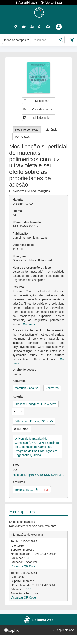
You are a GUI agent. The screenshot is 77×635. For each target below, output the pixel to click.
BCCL (29, 589)
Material (18, 199)
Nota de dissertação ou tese (32, 267)
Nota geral (19, 256)
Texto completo (24, 489)
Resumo (18, 287)
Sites (16, 464)
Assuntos (19, 381)
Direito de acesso (24, 369)
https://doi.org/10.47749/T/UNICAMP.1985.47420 (38, 475)
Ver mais (29, 324)
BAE (28, 558)
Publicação (20, 233)
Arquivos (19, 482)
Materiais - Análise (26, 388)
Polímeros (52, 388)
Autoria (18, 396)
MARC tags (22, 136)
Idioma (17, 210)
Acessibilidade (26, 2)
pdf (46, 489)
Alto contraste (51, 2)
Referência (50, 129)
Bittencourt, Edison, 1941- (31, 421)
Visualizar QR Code (23, 566)
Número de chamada (27, 222)
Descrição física (23, 244)
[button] (15, 27)
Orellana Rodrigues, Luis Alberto (35, 404)
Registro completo (26, 129)
